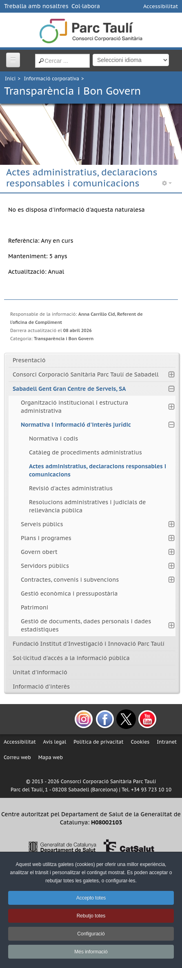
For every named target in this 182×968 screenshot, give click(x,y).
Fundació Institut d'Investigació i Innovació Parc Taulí (88, 643)
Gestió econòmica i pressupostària (69, 593)
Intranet (167, 742)
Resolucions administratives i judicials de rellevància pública (87, 506)
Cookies (140, 742)
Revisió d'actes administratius (71, 488)
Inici (10, 78)
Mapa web (50, 757)
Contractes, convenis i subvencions (70, 579)
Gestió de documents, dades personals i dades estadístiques (86, 625)
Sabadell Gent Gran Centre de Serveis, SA (69, 388)
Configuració (90, 934)
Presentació (29, 360)
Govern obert (39, 552)
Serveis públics (42, 524)
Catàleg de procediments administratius (85, 452)
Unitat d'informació (40, 672)
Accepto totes (91, 898)
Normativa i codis (53, 438)
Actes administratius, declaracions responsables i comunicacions (97, 470)
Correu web (17, 757)
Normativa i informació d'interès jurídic (76, 424)
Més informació (90, 952)
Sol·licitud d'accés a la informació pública (71, 658)
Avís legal (55, 742)
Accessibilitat (160, 6)
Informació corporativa (51, 78)
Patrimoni (34, 607)
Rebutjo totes (91, 916)
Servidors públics (45, 565)
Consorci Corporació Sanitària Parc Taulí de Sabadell (86, 374)
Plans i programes (46, 538)
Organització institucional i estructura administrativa (74, 406)
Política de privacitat (98, 742)
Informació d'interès (41, 686)
